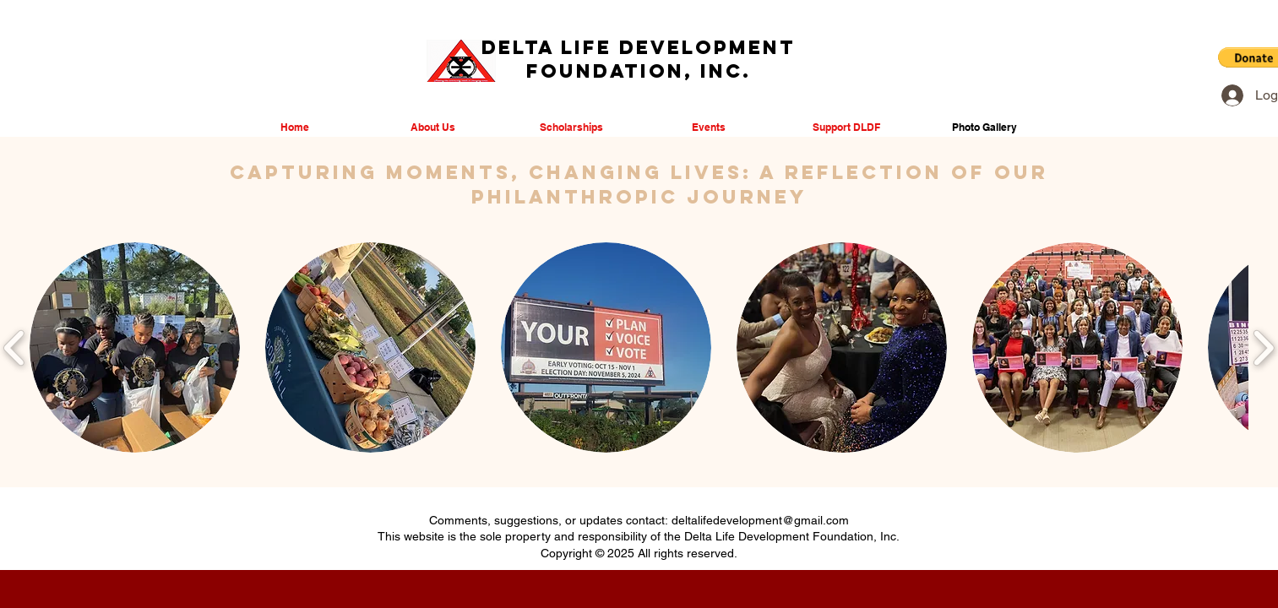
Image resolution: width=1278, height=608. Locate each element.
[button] (135, 347)
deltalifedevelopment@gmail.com (760, 520)
